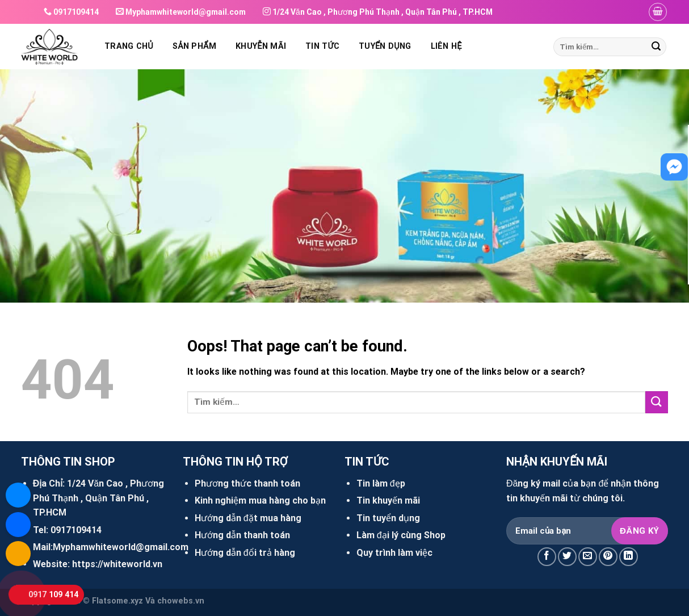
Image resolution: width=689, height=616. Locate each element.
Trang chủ (128, 46)
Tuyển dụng (385, 46)
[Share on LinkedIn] (628, 556)
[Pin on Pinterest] (608, 556)
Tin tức (322, 46)
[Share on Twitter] (567, 556)
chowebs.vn (180, 601)
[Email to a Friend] (587, 556)
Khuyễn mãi (261, 46)
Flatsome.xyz (117, 601)
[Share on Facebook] (546, 556)
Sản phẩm (194, 46)
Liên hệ (446, 46)
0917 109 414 (53, 595)
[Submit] (656, 47)
